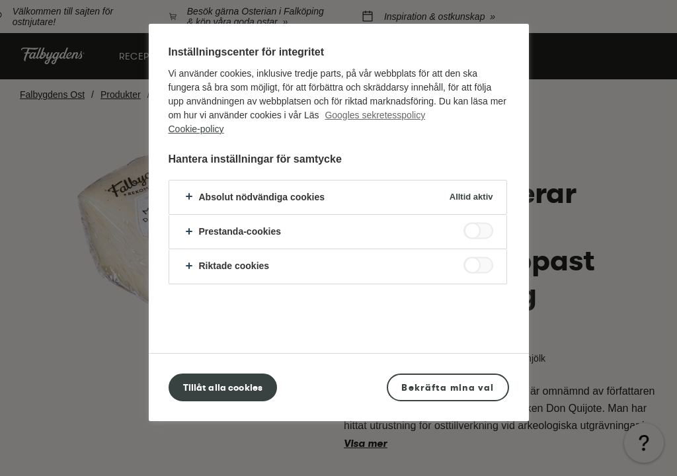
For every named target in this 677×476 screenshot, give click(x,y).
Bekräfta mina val (447, 387)
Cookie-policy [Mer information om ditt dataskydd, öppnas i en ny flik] (196, 129)
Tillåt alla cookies (223, 387)
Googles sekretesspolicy (375, 115)
